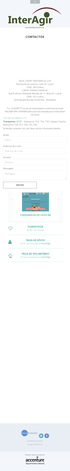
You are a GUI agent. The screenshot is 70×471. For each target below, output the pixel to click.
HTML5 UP (38, 444)
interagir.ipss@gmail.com (15, 118)
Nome (6, 135)
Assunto (7, 157)
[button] (12, 206)
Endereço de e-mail (12, 146)
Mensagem (8, 168)
